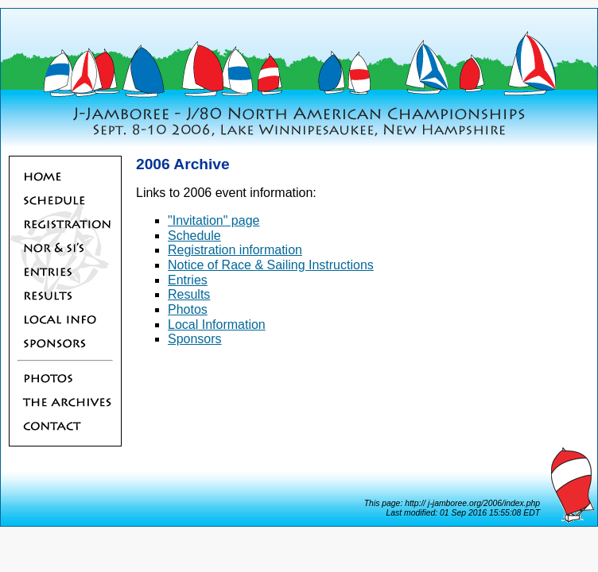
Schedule (194, 235)
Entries (188, 280)
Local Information (217, 324)
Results (189, 294)
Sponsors (195, 339)
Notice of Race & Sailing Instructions (271, 265)
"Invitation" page (213, 220)
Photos (188, 309)
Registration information (235, 250)
